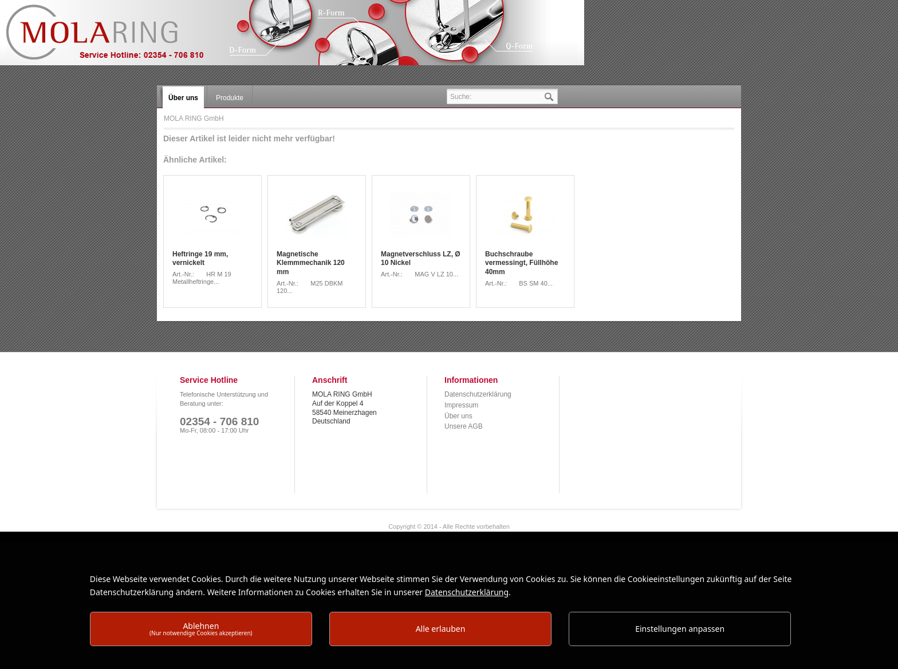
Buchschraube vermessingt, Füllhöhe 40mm (521, 263)
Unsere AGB (463, 426)
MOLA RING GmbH (113, 37)
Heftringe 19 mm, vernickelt (200, 258)
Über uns (458, 416)
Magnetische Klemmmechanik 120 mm (311, 263)
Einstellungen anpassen (679, 628)
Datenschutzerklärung (477, 394)
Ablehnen (201, 628)
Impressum (461, 405)
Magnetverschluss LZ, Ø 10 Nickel (420, 258)
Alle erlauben (441, 628)
